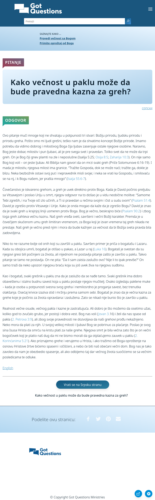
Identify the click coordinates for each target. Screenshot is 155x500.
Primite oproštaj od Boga (57, 43)
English (8, 368)
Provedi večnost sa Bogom (57, 38)
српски (147, 108)
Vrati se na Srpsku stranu (83, 384)
